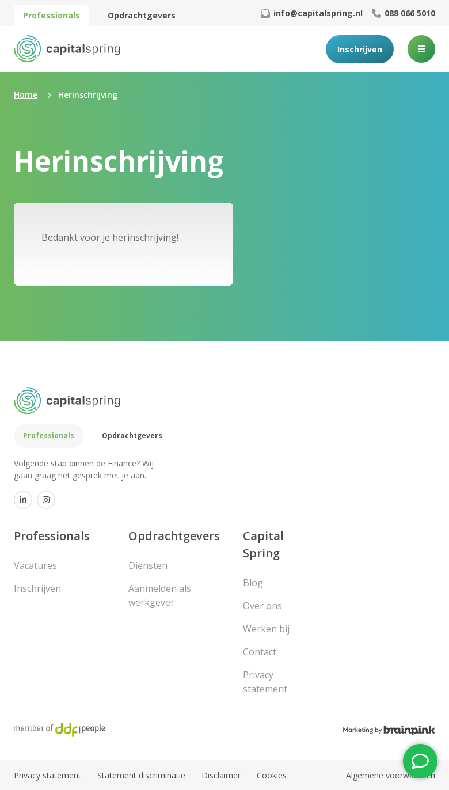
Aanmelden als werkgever (159, 595)
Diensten (148, 565)
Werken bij (266, 628)
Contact (259, 651)
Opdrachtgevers (142, 15)
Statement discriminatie (141, 775)
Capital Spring (263, 544)
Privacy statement (265, 682)
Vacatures (35, 565)
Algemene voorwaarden (390, 775)
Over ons (262, 605)
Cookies (272, 775)
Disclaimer (221, 775)
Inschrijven (359, 49)
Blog (253, 582)
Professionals (51, 15)
